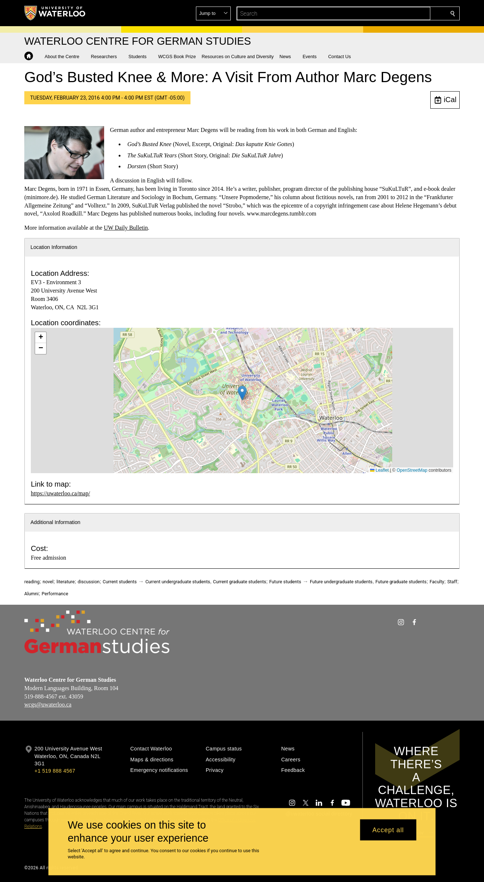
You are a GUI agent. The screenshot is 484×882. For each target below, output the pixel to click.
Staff (452, 581)
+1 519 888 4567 (54, 771)
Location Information (53, 247)
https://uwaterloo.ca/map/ (60, 493)
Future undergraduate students (341, 581)
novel (47, 581)
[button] (400, 13)
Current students (120, 581)
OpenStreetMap (412, 470)
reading (32, 581)
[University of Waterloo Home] (55, 13)
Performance (55, 593)
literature (66, 581)
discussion (89, 581)
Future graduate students (401, 581)
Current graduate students (239, 581)
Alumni (31, 593)
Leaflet (379, 470)
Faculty (437, 581)
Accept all (388, 829)
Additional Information (55, 522)
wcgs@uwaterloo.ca (47, 705)
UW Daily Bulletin (126, 228)
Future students (285, 581)
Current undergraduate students (177, 581)
